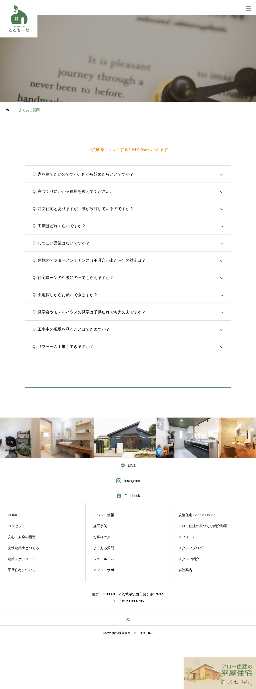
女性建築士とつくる (23, 548)
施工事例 (100, 526)
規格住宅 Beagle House (196, 515)
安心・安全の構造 (22, 537)
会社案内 (185, 570)
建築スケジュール (22, 559)
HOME (13, 515)
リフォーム (187, 537)
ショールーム (103, 559)
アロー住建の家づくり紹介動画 (202, 526)
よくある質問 (103, 548)
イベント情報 (103, 515)
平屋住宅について (22, 570)
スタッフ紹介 (188, 559)
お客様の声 (102, 537)
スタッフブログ (190, 548)
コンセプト (16, 526)
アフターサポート (107, 570)
